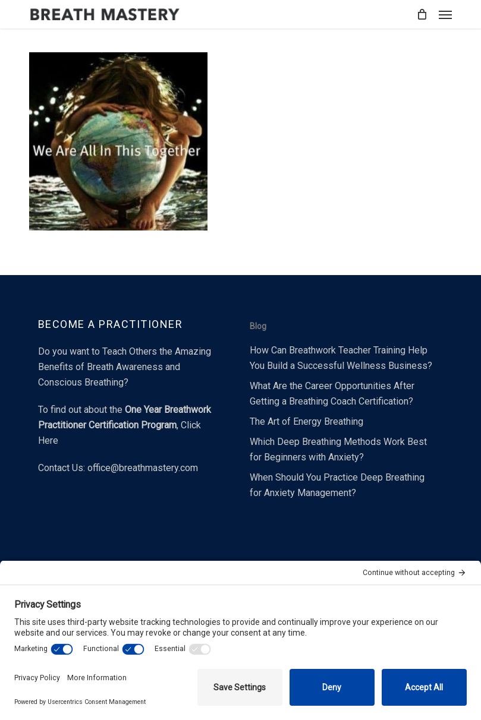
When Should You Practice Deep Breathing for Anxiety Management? (337, 485)
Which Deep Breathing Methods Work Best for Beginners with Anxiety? (338, 449)
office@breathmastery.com (142, 467)
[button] (445, 14)
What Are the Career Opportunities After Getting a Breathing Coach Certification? (332, 393)
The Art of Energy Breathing (306, 421)
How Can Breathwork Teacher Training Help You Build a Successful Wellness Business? (341, 358)
